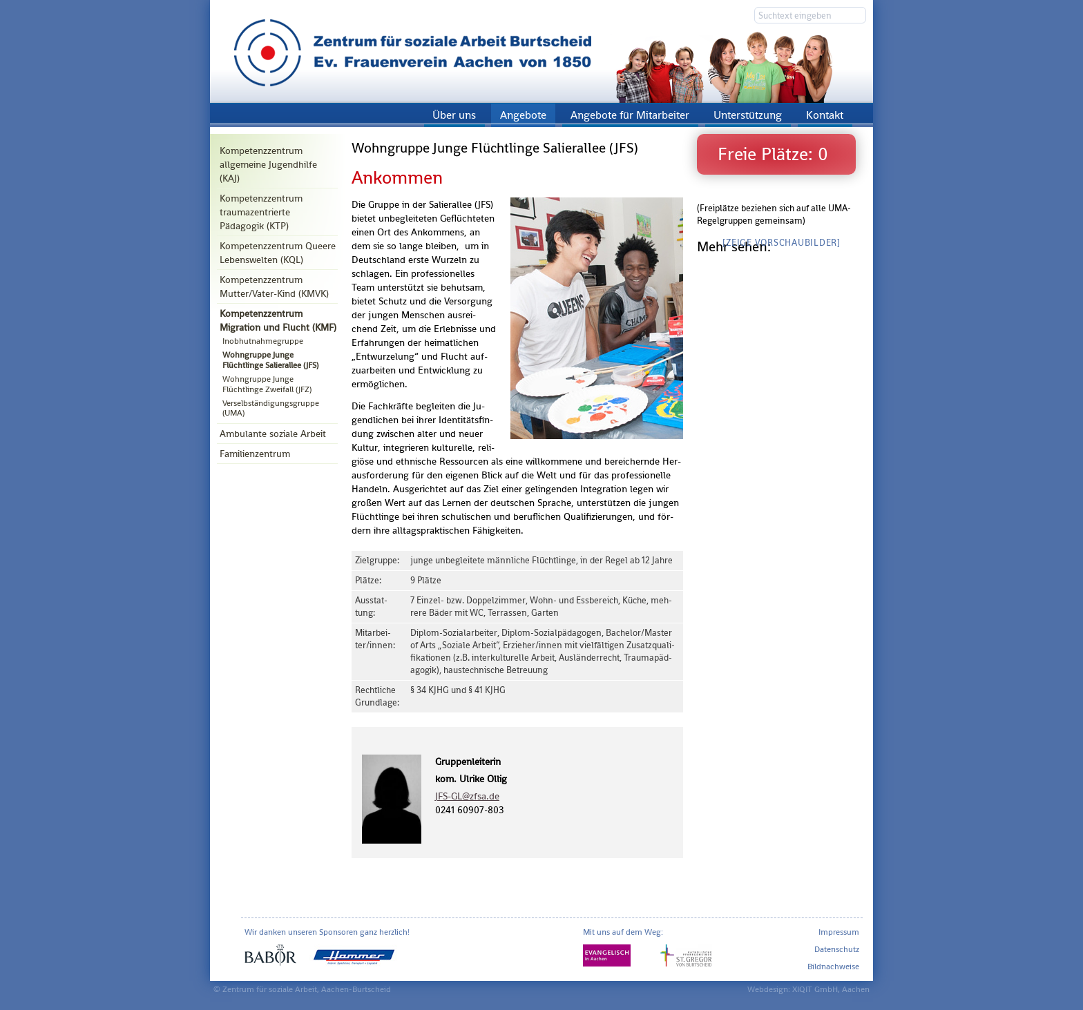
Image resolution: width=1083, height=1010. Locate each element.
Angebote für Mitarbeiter (630, 115)
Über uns (454, 115)
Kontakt (824, 115)
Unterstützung (747, 115)
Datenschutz (836, 949)
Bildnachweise (833, 966)
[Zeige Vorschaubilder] (781, 243)
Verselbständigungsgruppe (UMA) (270, 408)
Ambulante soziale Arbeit (273, 433)
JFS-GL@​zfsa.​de (467, 796)
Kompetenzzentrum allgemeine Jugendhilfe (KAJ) (268, 164)
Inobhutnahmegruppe (262, 341)
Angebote (523, 115)
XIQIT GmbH (815, 989)
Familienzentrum (255, 453)
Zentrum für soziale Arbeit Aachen (541, 51)
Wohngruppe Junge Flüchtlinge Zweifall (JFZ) (267, 383)
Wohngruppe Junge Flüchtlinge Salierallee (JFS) (270, 359)
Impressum (838, 932)
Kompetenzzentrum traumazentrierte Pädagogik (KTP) (261, 212)
